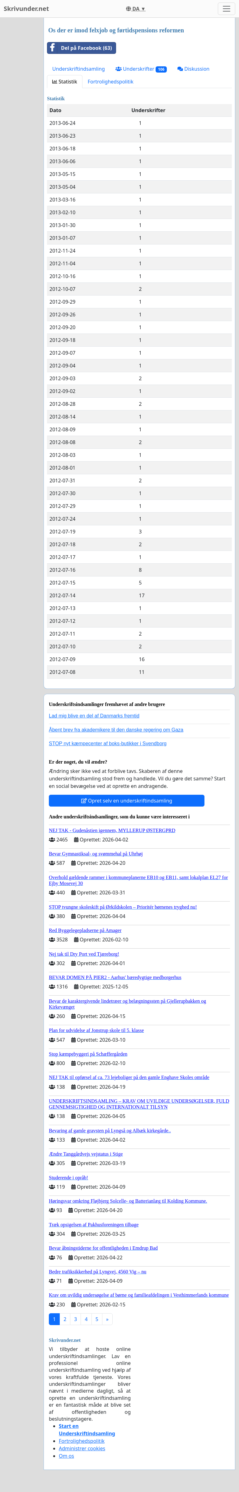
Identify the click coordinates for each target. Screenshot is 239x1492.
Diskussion (193, 68)
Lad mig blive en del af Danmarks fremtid (94, 715)
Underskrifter (141, 69)
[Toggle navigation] (226, 8)
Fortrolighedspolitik (111, 81)
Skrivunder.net (26, 8)
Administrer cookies (82, 1448)
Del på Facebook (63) (79, 48)
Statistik (64, 81)
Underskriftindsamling (78, 68)
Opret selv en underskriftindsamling (126, 800)
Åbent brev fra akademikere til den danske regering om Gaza (116, 729)
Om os (66, 1455)
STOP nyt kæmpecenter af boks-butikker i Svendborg (107, 743)
